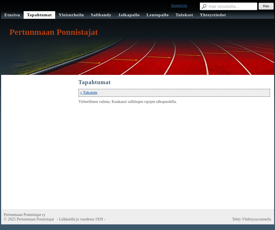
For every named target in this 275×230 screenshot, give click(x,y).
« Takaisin (88, 93)
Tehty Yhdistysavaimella (251, 219)
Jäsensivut (179, 5)
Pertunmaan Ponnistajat (54, 31)
